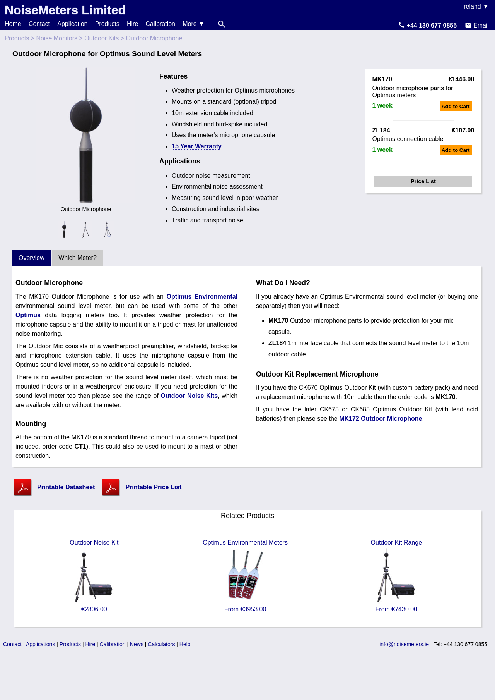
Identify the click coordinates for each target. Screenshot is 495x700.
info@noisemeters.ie (404, 644)
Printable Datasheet (66, 487)
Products (107, 24)
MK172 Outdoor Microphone (380, 418)
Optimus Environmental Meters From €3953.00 (245, 575)
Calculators (161, 644)
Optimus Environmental (201, 296)
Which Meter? (77, 258)
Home (13, 24)
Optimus (28, 315)
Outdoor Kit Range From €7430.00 (396, 575)
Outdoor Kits (101, 38)
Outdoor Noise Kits (189, 395)
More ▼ (194, 24)
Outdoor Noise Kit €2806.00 (94, 575)
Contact (39, 24)
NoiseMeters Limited (65, 10)
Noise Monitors (56, 38)
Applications (40, 644)
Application (72, 24)
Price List (423, 181)
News (136, 644)
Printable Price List (153, 487)
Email (477, 25)
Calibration (160, 24)
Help (185, 644)
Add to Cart (456, 106)
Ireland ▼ (475, 6)
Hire (132, 24)
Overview (31, 258)
